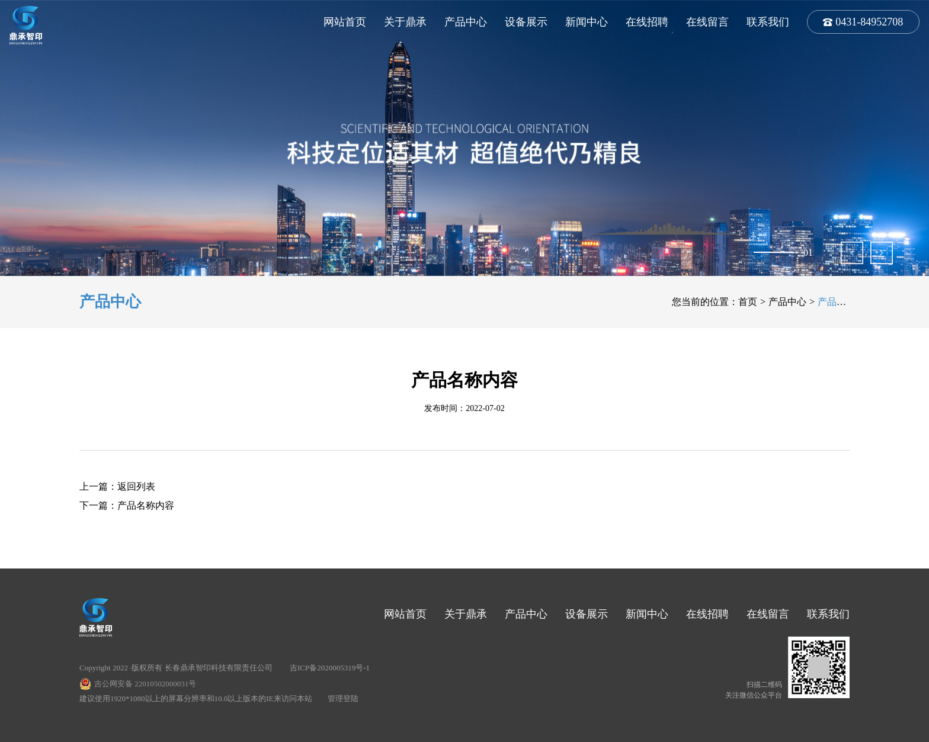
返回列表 (136, 486)
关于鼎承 (405, 22)
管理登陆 (343, 698)
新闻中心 (586, 22)
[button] (852, 253)
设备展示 (526, 22)
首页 (747, 302)
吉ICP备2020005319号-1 (330, 667)
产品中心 (465, 22)
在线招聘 (647, 22)
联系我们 (768, 22)
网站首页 (344, 22)
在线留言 (707, 22)
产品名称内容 (145, 505)
